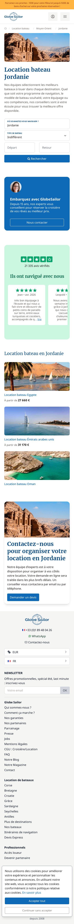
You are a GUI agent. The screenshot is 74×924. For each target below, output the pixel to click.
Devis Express (13, 837)
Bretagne (10, 790)
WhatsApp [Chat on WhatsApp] (37, 636)
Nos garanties (13, 718)
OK (65, 690)
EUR (37, 652)
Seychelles (11, 811)
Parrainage (11, 728)
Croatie (9, 796)
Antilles (9, 817)
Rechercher (37, 159)
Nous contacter (37, 222)
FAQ (7, 754)
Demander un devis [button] (23, 597)
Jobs (7, 739)
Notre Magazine (15, 765)
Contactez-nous (37, 642)
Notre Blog (11, 760)
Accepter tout (37, 901)
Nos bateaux (12, 827)
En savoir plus (31, 893)
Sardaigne (11, 806)
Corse (8, 785)
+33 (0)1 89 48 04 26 (37, 630)
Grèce (8, 801)
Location (32, 749)
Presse (8, 733)
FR (37, 661)
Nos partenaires (15, 723)
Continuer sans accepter (37, 910)
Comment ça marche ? (19, 713)
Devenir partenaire (17, 858)
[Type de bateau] (37, 135)
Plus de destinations (18, 822)
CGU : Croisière (14, 749)
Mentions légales (15, 744)
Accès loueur (13, 853)
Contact (9, 770)
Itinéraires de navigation (21, 832)
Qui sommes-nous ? (17, 707)
